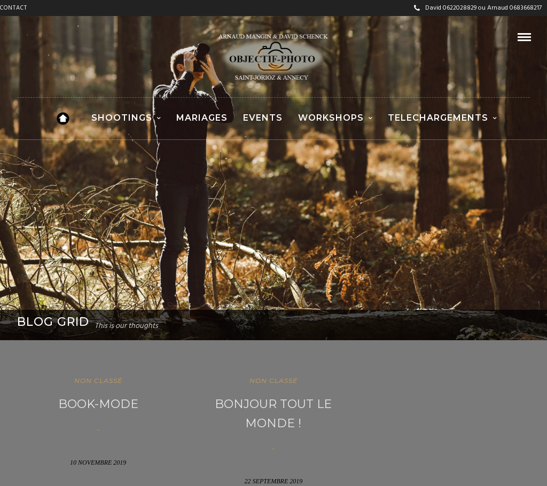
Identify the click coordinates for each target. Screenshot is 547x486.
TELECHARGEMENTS (438, 118)
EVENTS (263, 118)
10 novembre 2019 (98, 462)
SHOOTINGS (121, 118)
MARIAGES (202, 118)
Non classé (98, 381)
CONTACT (13, 8)
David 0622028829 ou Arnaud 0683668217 (478, 8)
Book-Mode (98, 404)
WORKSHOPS (331, 118)
